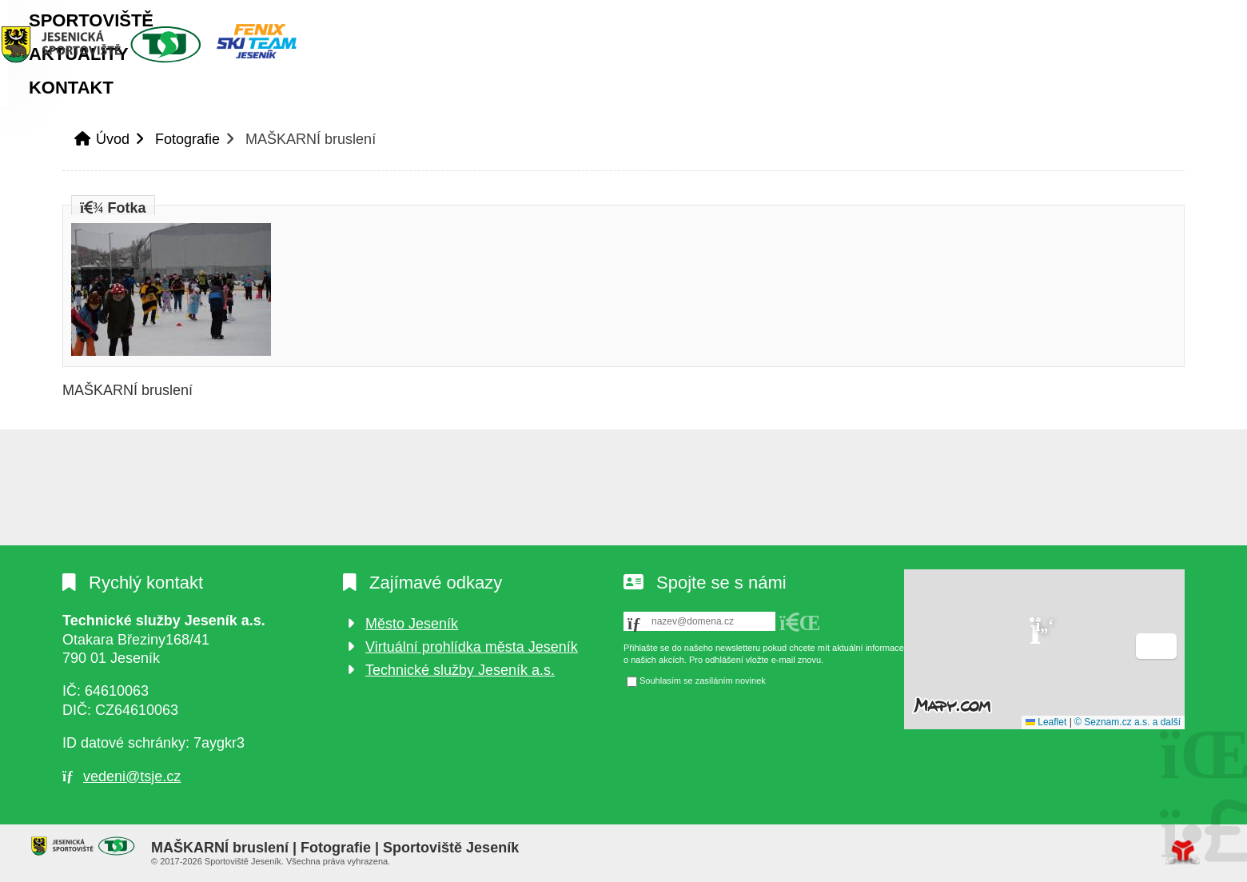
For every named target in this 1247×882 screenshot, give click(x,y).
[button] (1127, 17)
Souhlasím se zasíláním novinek (702, 680)
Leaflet (1046, 722)
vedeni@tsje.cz (132, 776)
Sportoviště (227, 100)
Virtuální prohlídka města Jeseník (471, 647)
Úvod (162, 44)
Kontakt (479, 100)
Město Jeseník (411, 624)
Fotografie (187, 151)
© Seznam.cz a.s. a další (1127, 722)
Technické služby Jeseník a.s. (460, 670)
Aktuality (364, 100)
